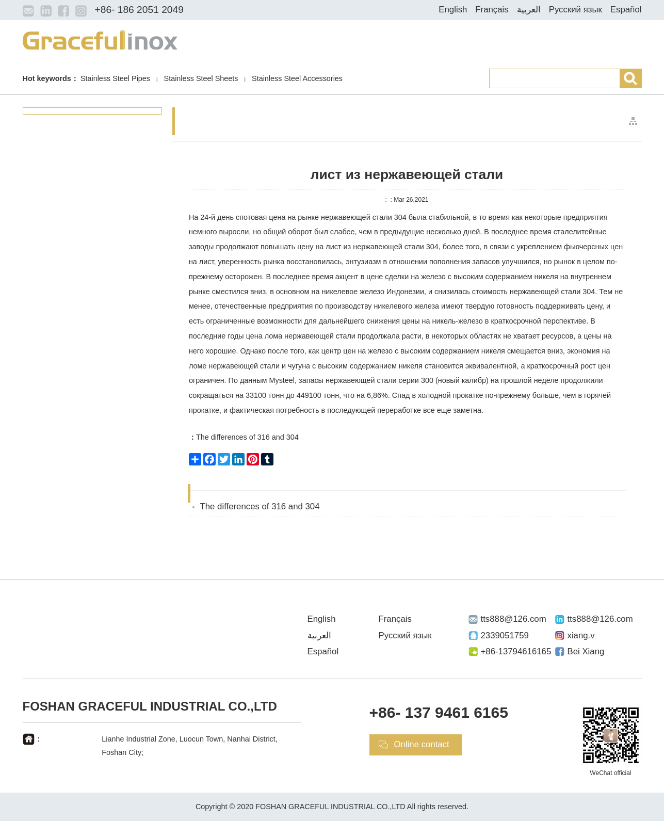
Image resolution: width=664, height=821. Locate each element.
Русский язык (575, 9)
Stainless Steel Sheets (201, 78)
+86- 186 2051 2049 (139, 9)
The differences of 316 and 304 (244, 437)
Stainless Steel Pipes (115, 78)
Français (491, 9)
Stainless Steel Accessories (297, 78)
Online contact (421, 744)
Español (626, 9)
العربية (529, 9)
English (453, 9)
